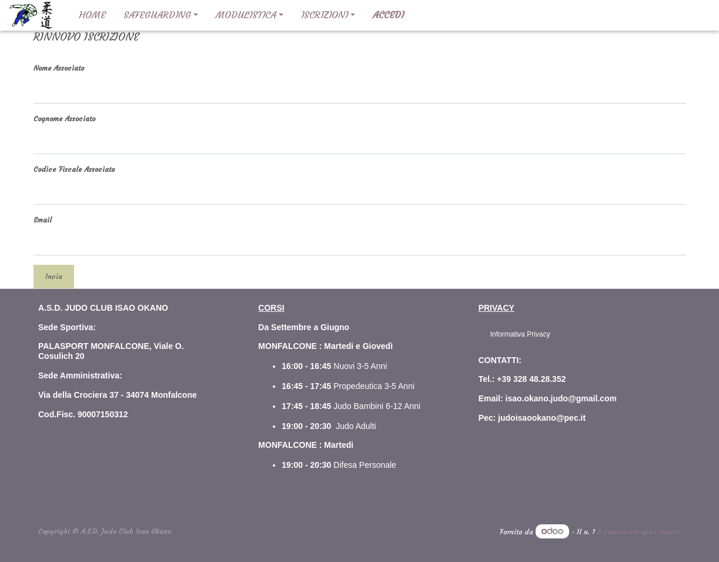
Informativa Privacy (520, 334)
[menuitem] (92, 15)
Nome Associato (59, 68)
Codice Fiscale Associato (74, 169)
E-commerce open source (639, 531)
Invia (53, 276)
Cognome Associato (64, 118)
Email (43, 219)
